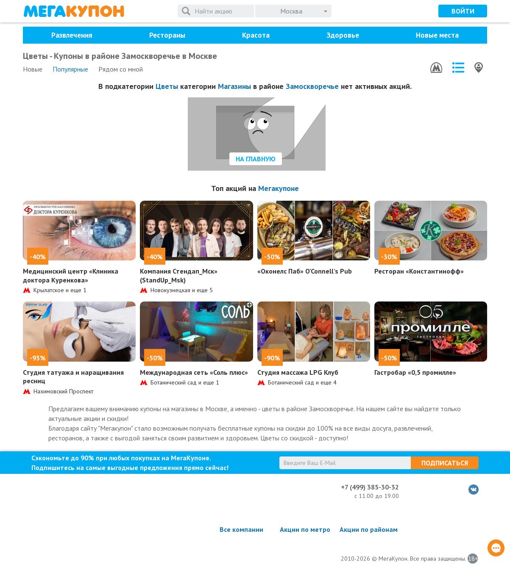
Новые (32, 69)
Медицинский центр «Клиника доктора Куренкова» (70, 275)
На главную (256, 159)
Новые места (437, 35)
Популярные (70, 69)
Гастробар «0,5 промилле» (415, 372)
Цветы (167, 86)
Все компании (241, 529)
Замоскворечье (312, 86)
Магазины (234, 86)
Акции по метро (305, 529)
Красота (256, 35)
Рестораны (167, 35)
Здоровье (342, 35)
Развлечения (71, 35)
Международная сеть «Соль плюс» (194, 372)
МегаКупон (74, 11)
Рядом (120, 69)
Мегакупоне (278, 188)
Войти (462, 11)
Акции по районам (369, 529)
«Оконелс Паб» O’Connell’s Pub (304, 271)
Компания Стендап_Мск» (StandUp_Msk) (178, 275)
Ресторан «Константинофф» (419, 271)
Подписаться (444, 463)
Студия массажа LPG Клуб (297, 372)
